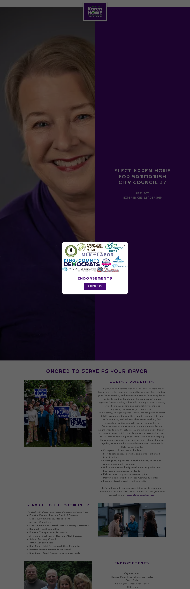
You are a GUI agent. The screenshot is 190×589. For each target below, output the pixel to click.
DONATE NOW (95, 286)
